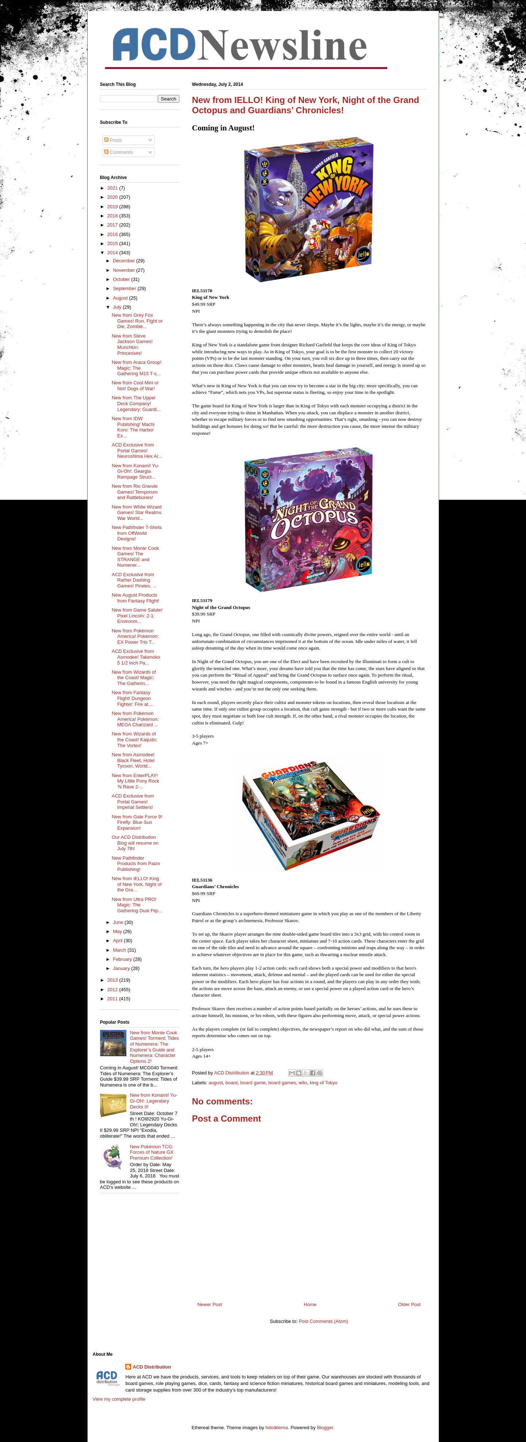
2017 (113, 225)
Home (310, 1304)
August (121, 298)
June (119, 922)
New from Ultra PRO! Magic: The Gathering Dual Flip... (137, 905)
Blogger (325, 1427)
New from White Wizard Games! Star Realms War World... (137, 512)
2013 (113, 980)
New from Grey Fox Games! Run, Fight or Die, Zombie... (137, 320)
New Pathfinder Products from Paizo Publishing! (136, 863)
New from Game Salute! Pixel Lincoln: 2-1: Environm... (137, 615)
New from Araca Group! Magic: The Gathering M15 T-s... (136, 367)
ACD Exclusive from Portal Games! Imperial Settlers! (133, 801)
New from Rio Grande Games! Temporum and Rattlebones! (135, 491)
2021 (113, 188)
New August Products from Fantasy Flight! (135, 598)
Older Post (409, 1304)
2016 (113, 234)
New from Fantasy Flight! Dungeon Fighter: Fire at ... (132, 698)
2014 (113, 252)
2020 (113, 197)
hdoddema (277, 1427)
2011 (113, 998)
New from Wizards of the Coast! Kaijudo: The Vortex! (134, 739)
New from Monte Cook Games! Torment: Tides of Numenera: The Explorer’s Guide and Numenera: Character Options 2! (154, 1047)
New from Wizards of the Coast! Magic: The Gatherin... (134, 677)
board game (253, 1082)
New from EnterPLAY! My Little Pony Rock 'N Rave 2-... (135, 781)
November (124, 270)
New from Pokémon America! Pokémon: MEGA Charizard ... (135, 719)
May (118, 931)
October (122, 279)
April (118, 940)
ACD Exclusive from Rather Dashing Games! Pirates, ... (134, 580)
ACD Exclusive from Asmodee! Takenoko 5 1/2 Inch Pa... (136, 656)
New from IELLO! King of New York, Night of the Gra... (136, 884)
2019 (113, 206)
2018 (113, 215)
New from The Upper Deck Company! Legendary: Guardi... (136, 403)
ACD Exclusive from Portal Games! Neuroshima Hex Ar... (137, 450)
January (122, 968)
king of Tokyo (324, 1082)
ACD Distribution (152, 1367)
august (216, 1082)
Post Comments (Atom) (323, 1321)
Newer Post (210, 1304)
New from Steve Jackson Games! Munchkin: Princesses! (132, 344)
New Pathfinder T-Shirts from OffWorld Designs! (137, 533)
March (120, 950)
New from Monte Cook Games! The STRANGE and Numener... (135, 556)
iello (303, 1082)
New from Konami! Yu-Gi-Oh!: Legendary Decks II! (154, 1100)
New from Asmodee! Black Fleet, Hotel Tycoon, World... (133, 760)
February (123, 959)
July (118, 307)
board (231, 1082)
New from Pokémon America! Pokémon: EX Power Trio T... (135, 636)
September (125, 288)
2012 (113, 989)
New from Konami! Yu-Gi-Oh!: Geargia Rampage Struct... (135, 471)
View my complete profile (119, 1399)
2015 (113, 243)
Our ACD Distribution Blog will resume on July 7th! (135, 842)
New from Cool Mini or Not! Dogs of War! (135, 385)
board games (282, 1082)
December (124, 260)
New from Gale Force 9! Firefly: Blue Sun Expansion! (137, 822)
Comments (118, 152)
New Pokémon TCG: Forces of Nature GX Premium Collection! (152, 1152)
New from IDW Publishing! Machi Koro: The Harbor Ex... (133, 427)
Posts (113, 140)
